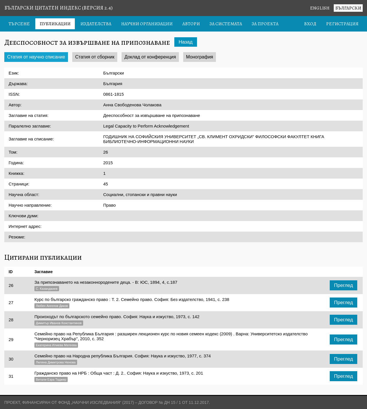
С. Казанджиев (47, 288)
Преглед (343, 285)
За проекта (265, 24)
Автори (191, 24)
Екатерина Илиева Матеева (56, 345)
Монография (199, 56)
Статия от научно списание (36, 56)
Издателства (95, 24)
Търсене (19, 24)
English (319, 8)
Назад (186, 42)
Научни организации (147, 24)
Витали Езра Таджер (51, 379)
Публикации (55, 24)
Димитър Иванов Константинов (59, 323)
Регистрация (342, 24)
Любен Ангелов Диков (52, 306)
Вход (310, 24)
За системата (226, 24)
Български (348, 8)
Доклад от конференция (150, 56)
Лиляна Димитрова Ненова (56, 362)
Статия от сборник (94, 56)
